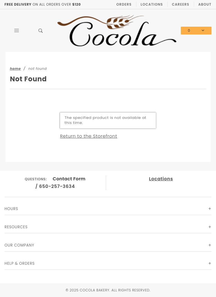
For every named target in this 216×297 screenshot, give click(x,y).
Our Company (19, 245)
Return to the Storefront (88, 136)
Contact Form (69, 179)
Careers (180, 4)
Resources (16, 227)
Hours (11, 208)
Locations (152, 4)
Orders (124, 4)
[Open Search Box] (41, 30)
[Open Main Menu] (16, 30)
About (205, 4)
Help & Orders (19, 263)
